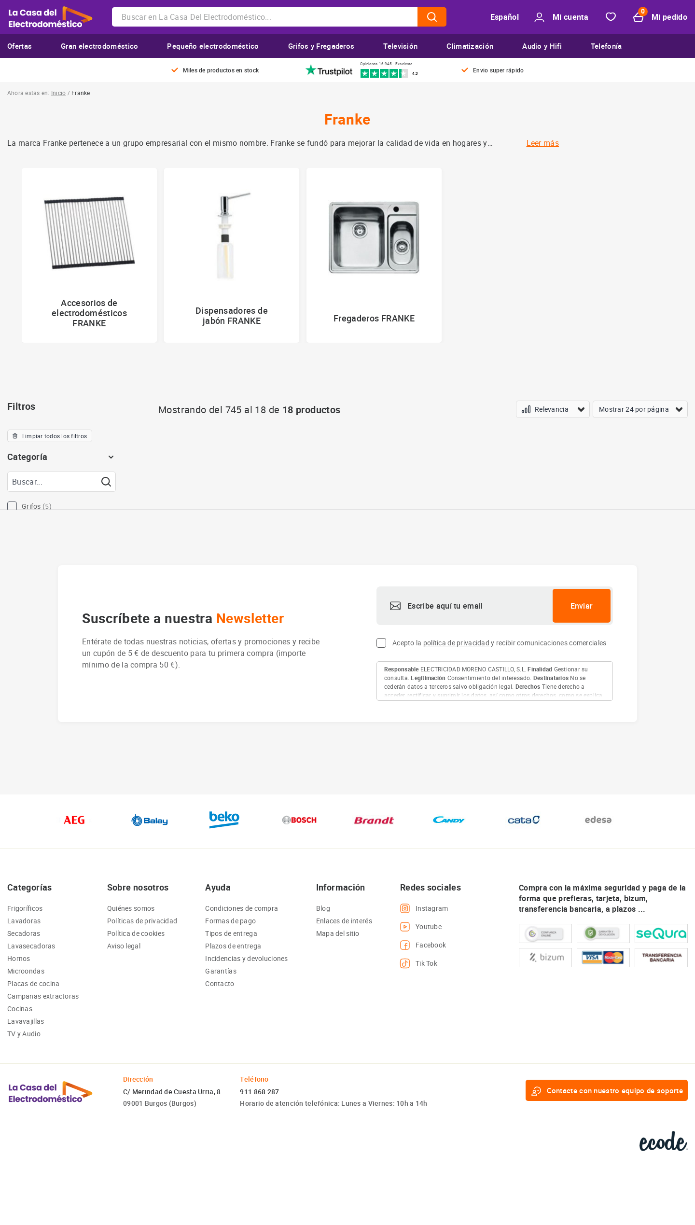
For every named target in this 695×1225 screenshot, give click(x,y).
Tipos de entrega (231, 933)
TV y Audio (24, 1033)
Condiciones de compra (241, 908)
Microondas (25, 970)
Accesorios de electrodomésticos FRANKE (89, 313)
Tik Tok (418, 963)
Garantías (220, 970)
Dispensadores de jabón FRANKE (231, 315)
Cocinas (19, 1008)
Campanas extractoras (43, 996)
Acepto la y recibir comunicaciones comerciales (499, 642)
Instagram (424, 908)
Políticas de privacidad (142, 920)
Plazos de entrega (233, 945)
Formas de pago (230, 920)
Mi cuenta (561, 17)
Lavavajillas (25, 1021)
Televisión (400, 46)
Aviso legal (123, 945)
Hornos (18, 958)
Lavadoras (24, 920)
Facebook (423, 945)
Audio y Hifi (542, 46)
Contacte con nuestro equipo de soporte (606, 1090)
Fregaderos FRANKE (374, 318)
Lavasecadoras (31, 945)
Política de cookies (136, 933)
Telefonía (606, 46)
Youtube (421, 927)
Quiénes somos (131, 908)
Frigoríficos (24, 908)
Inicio (58, 93)
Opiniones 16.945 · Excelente (386, 63)
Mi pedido (660, 17)
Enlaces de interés (344, 920)
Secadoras (24, 933)
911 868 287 (259, 1091)
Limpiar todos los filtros (50, 436)
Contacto (219, 983)
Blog (323, 908)
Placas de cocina (33, 983)
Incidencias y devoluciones (246, 958)
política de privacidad (456, 642)
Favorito (611, 17)
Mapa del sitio (338, 933)
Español (504, 17)
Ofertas (19, 46)
